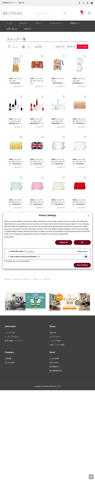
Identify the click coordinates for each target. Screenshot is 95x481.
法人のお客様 (10, 370)
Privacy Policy (8, 237)
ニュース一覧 (10, 339)
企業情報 (8, 366)
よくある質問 (54, 366)
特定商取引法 (54, 374)
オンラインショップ (22, 286)
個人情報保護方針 (56, 378)
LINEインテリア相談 (57, 352)
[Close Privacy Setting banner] (88, 215)
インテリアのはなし (13, 343)
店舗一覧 (52, 339)
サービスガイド (55, 343)
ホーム (7, 286)
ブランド (37, 286)
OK (82, 242)
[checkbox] (84, 257)
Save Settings (82, 265)
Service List (30, 251)
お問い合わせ (54, 370)
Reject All (64, 242)
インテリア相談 (55, 348)
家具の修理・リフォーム (14, 348)
